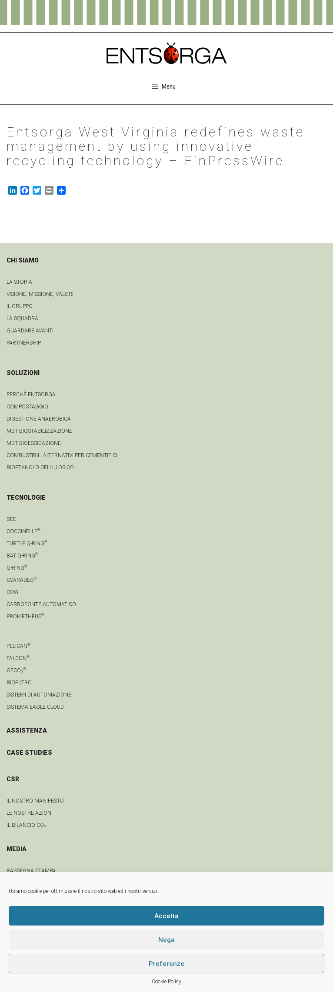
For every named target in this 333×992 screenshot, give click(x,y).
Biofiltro (19, 683)
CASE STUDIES (29, 752)
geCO (16, 670)
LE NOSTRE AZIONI (30, 813)
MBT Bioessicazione (34, 443)
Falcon (18, 658)
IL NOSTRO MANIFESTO (35, 801)
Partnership (24, 343)
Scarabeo (22, 580)
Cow (13, 592)
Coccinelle (23, 531)
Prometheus (25, 617)
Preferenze (166, 964)
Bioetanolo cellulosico (40, 467)
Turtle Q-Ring (27, 544)
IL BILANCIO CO (26, 825)
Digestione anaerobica (39, 419)
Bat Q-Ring (22, 556)
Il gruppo (20, 306)
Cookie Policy (166, 982)
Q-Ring (17, 568)
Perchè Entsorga (31, 394)
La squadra (22, 318)
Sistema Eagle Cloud (35, 707)
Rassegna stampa (31, 871)
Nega (166, 940)
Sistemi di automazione (39, 695)
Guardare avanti (30, 331)
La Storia (19, 282)
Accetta (166, 916)
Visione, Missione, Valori (40, 294)
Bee (11, 519)
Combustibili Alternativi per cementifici (62, 455)
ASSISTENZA (27, 730)
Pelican (18, 646)
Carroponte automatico (41, 604)
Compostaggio (27, 407)
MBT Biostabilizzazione (39, 431)
